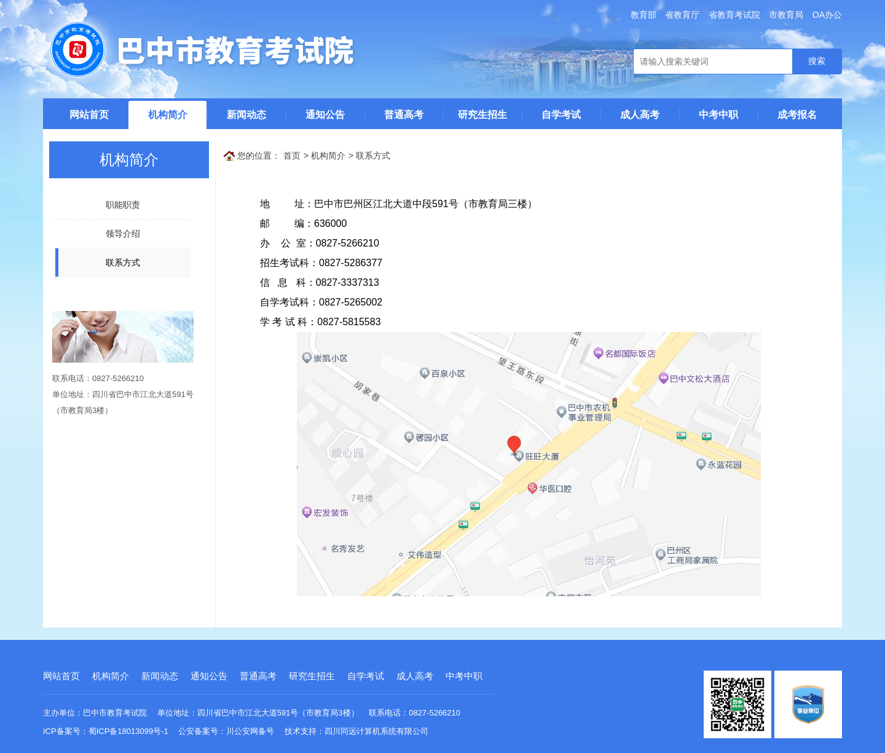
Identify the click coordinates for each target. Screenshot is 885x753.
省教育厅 (682, 15)
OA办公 (827, 15)
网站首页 (89, 114)
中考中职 (718, 114)
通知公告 (325, 114)
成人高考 (639, 114)
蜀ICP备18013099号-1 (128, 731)
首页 (292, 155)
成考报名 (797, 114)
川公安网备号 (250, 731)
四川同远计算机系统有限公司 (376, 731)
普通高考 (403, 114)
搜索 (816, 61)
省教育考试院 (734, 15)
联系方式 (373, 155)
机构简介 (167, 114)
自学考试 (561, 114)
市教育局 (786, 15)
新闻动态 (246, 114)
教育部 (643, 15)
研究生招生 (482, 114)
